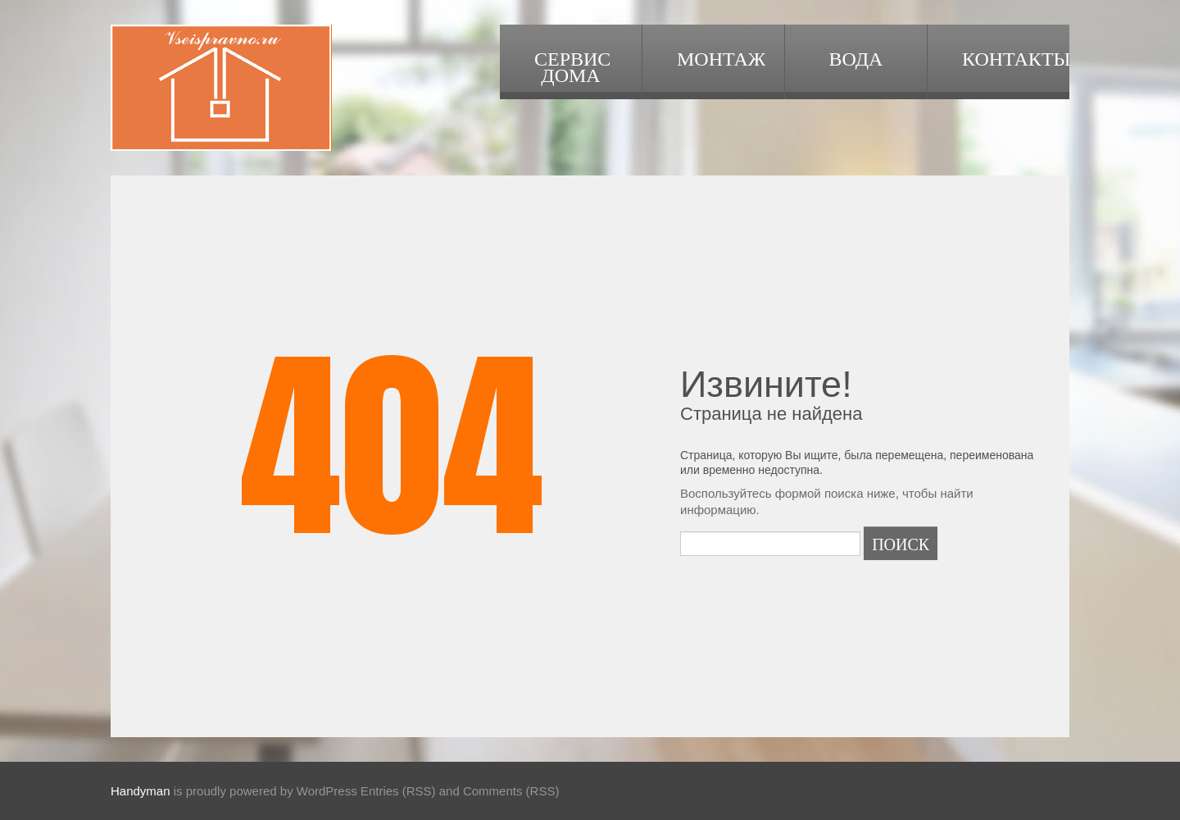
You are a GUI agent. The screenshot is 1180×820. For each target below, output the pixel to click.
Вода (856, 57)
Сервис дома (572, 66)
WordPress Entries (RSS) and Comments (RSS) (428, 791)
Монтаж (721, 57)
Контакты (1015, 57)
